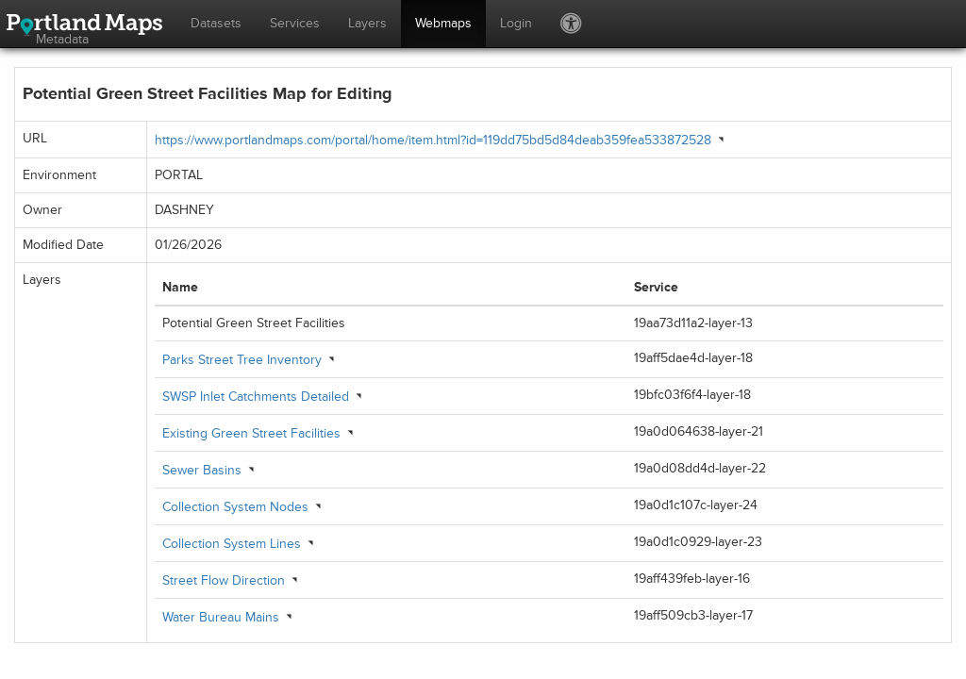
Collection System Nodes (235, 507)
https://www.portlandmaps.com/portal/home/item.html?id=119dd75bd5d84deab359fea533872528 (433, 140)
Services (295, 23)
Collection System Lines (231, 544)
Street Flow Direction (223, 580)
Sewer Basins (202, 470)
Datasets (216, 23)
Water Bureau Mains (220, 617)
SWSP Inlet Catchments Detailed (255, 397)
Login (516, 23)
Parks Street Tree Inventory (242, 360)
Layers (367, 23)
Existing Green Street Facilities (251, 433)
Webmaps (443, 23)
